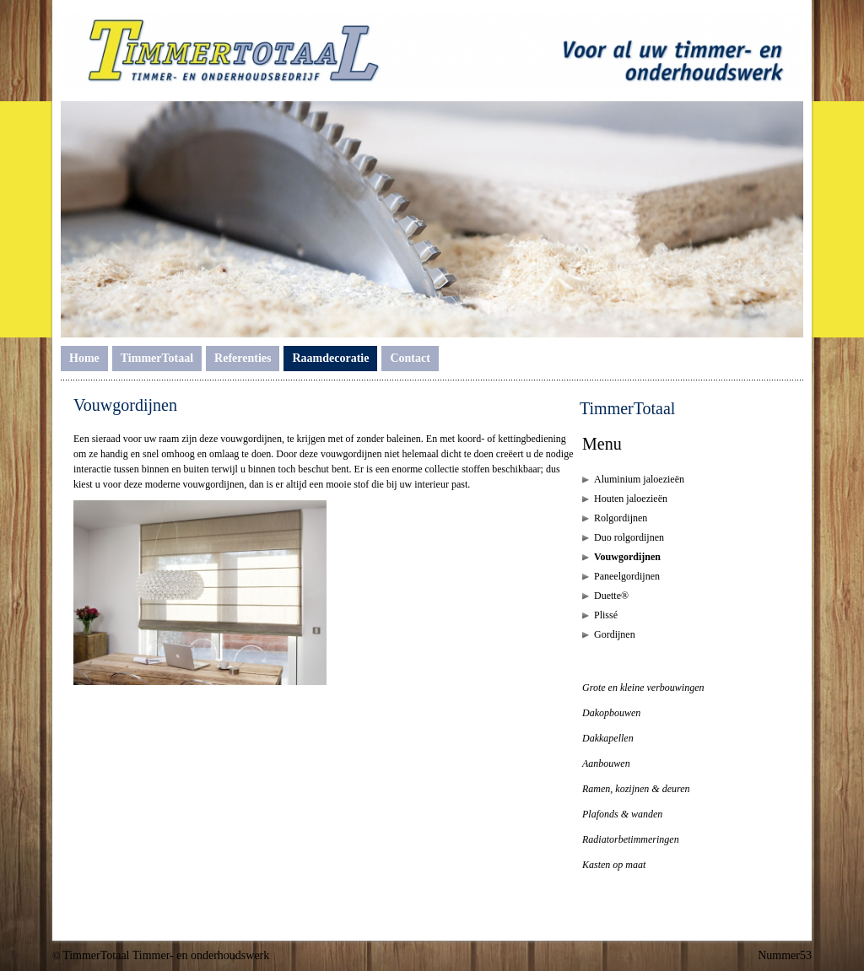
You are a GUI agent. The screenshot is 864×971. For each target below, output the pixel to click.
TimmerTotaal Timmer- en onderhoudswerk (165, 955)
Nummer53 (785, 955)
